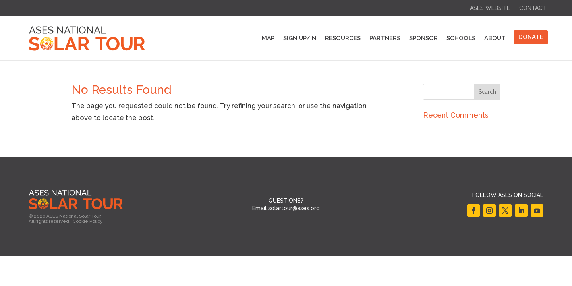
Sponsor (423, 38)
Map (268, 38)
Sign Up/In (299, 38)
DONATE (530, 37)
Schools (460, 38)
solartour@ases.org (294, 208)
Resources (343, 38)
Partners (384, 38)
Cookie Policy (87, 221)
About (495, 38)
